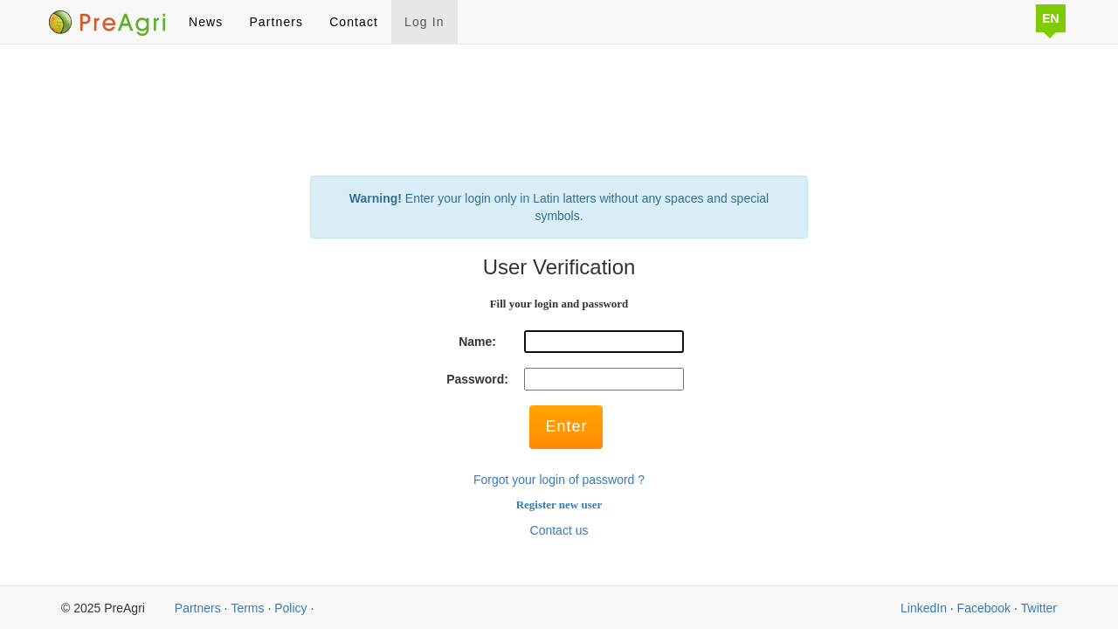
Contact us (559, 530)
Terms (247, 608)
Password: (477, 379)
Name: (477, 342)
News (206, 22)
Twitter (1039, 608)
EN (1050, 18)
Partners (276, 22)
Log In (424, 22)
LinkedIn (924, 608)
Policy (290, 608)
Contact (353, 22)
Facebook (984, 608)
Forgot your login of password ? (559, 480)
